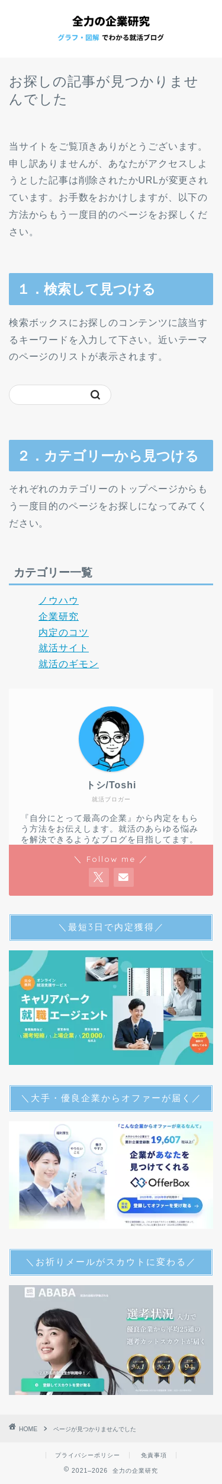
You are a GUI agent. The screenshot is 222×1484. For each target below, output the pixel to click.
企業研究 (58, 616)
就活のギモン (68, 664)
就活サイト (63, 648)
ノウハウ (58, 600)
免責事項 (154, 1455)
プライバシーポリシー (87, 1455)
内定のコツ (63, 632)
